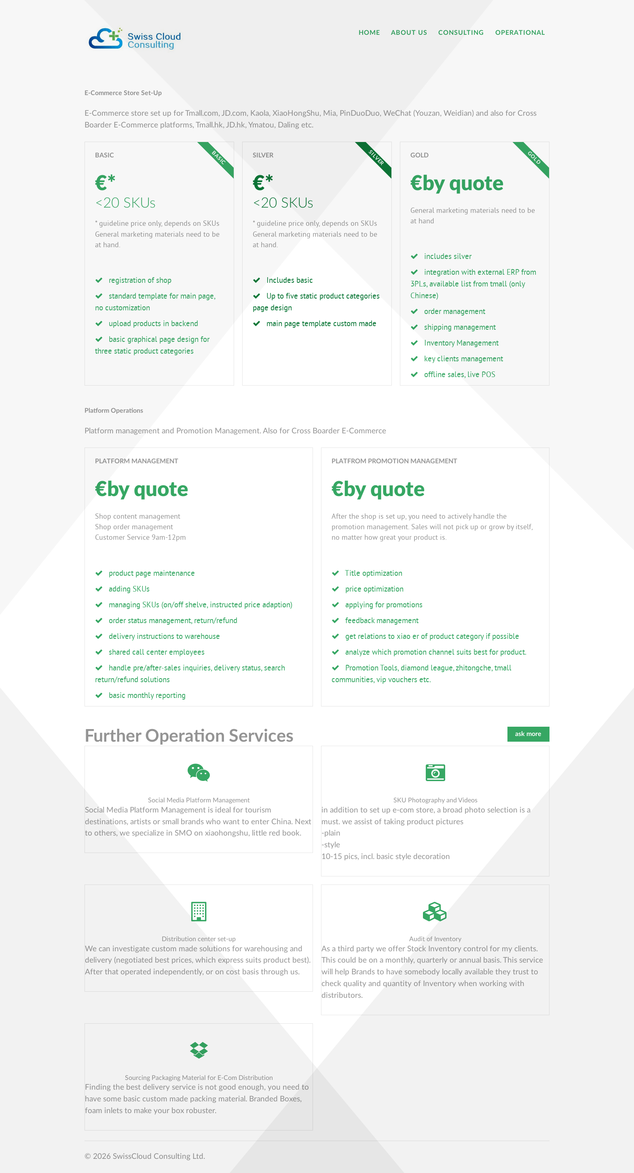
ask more (528, 734)
